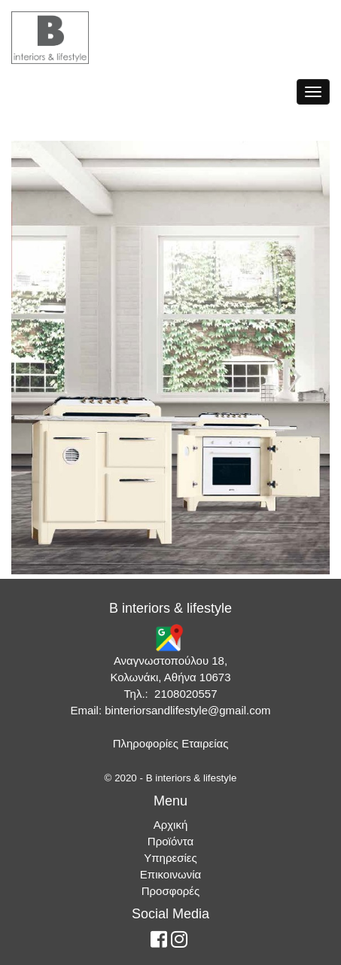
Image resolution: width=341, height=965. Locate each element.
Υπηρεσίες (170, 857)
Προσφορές (170, 890)
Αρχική (171, 824)
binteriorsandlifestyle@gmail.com (187, 710)
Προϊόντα (170, 841)
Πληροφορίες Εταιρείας (171, 743)
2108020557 (185, 693)
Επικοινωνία (170, 874)
